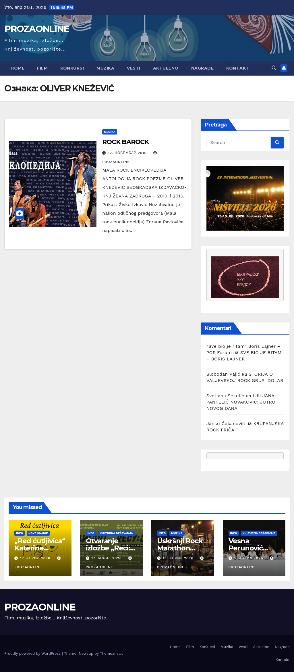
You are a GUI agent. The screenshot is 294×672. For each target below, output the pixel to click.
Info (19, 533)
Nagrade (202, 68)
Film (42, 68)
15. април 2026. (179, 558)
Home (17, 68)
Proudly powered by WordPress (33, 653)
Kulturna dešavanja (116, 533)
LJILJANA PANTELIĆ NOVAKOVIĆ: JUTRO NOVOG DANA (241, 402)
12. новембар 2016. (128, 153)
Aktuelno (166, 68)
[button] (274, 68)
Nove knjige (38, 533)
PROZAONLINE (36, 28)
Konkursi (72, 68)
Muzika (105, 68)
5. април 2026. (250, 558)
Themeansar (111, 653)
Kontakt (237, 68)
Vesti (133, 68)
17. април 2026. (36, 558)
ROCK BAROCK (125, 142)
